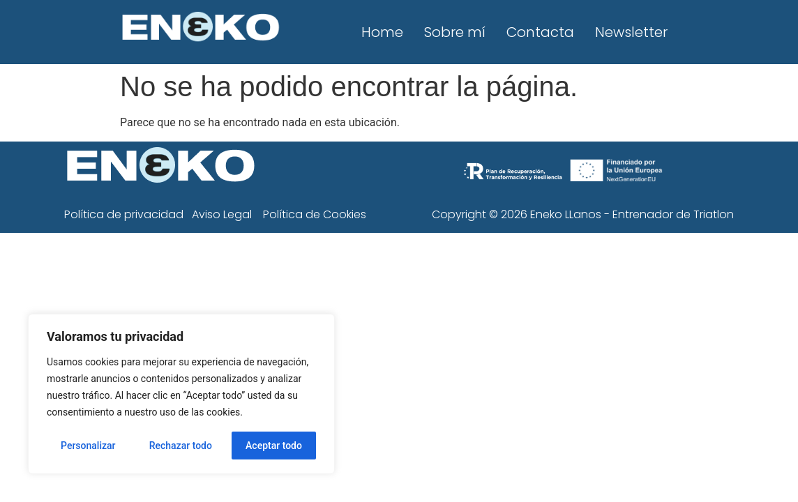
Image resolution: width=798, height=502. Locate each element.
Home (382, 32)
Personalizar (88, 445)
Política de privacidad (123, 214)
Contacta (540, 32)
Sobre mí (454, 32)
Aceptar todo (274, 445)
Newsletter (631, 32)
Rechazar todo (180, 445)
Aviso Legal (222, 214)
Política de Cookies (314, 214)
